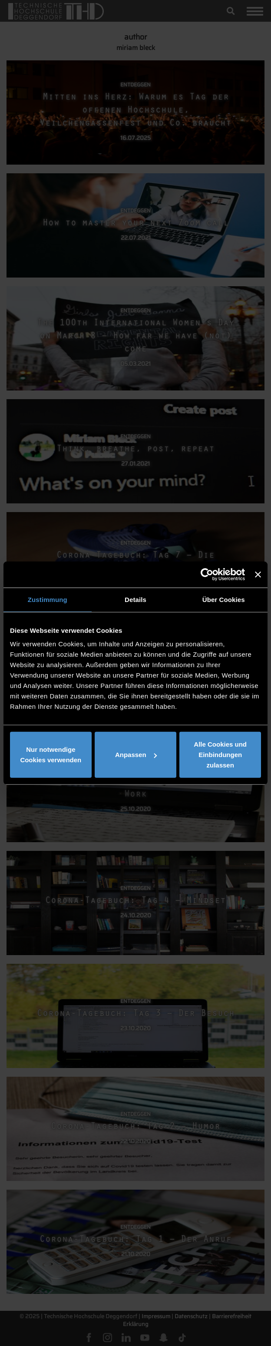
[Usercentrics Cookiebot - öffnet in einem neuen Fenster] (207, 574)
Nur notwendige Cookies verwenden (50, 755)
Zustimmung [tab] (47, 599)
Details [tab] (135, 599)
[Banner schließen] (258, 574)
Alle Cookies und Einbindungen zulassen (220, 755)
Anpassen (136, 754)
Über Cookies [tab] (223, 599)
